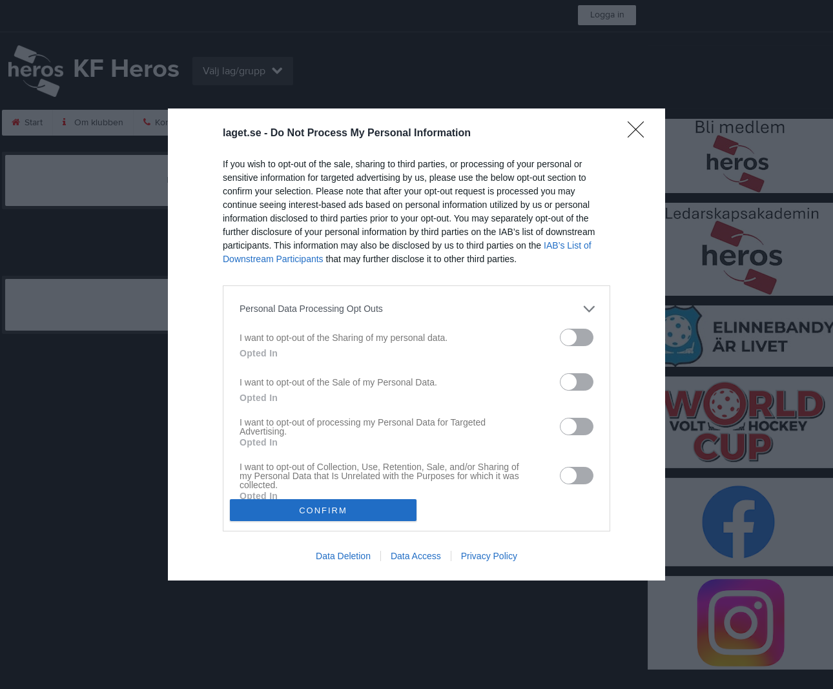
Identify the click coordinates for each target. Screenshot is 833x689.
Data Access (416, 556)
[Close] (640, 133)
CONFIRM (323, 510)
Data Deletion (343, 556)
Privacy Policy (489, 556)
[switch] (576, 337)
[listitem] (416, 309)
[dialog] (416, 344)
